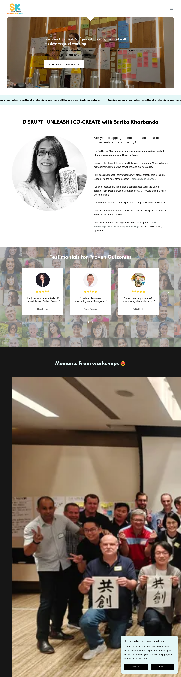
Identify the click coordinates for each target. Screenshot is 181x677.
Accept (162, 667)
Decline (136, 667)
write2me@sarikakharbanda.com (69, 50)
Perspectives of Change (143, 179)
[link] (15, 8)
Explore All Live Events (64, 64)
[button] (171, 9)
